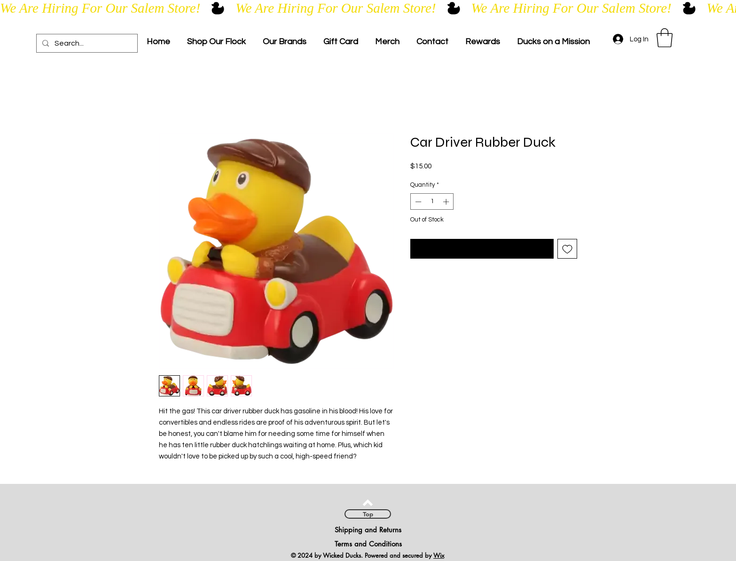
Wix (438, 555)
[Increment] (447, 202)
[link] (665, 37)
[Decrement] (417, 202)
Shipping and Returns (368, 529)
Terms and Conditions (368, 543)
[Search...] (86, 43)
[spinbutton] (432, 202)
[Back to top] (368, 502)
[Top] (368, 514)
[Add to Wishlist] (567, 249)
